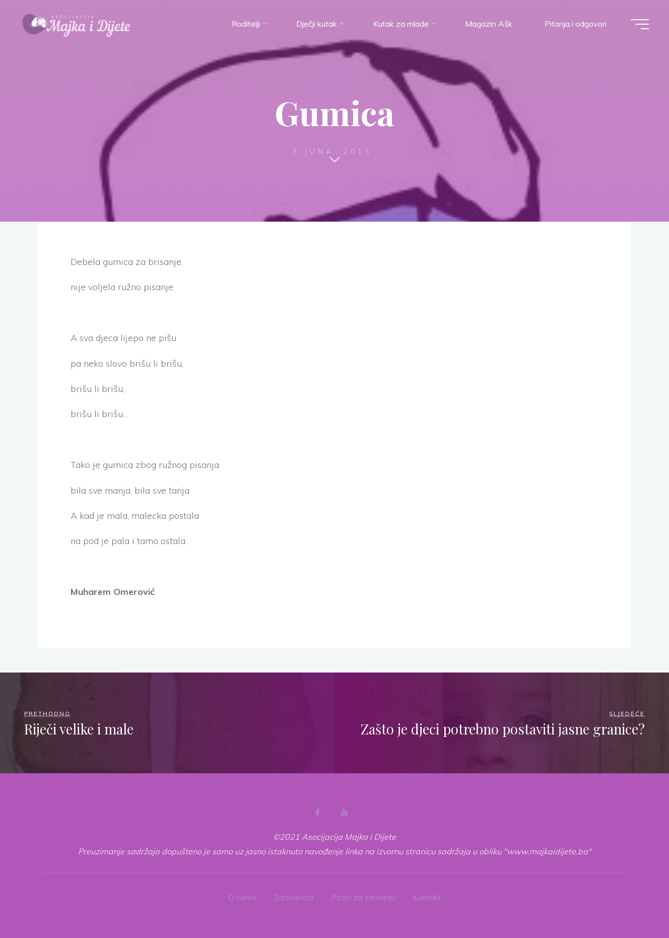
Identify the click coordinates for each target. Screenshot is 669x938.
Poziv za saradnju (363, 897)
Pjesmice (332, 78)
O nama (242, 897)
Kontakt (427, 897)
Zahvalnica (293, 897)
